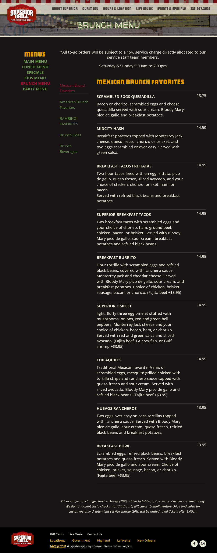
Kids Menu (35, 77)
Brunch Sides (70, 135)
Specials (35, 72)
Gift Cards (57, 534)
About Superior (65, 8)
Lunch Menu (35, 66)
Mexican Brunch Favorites (73, 88)
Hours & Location (117, 8)
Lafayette (123, 540)
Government (81, 540)
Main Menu (35, 61)
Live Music (144, 8)
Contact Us (94, 534)
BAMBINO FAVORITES (69, 121)
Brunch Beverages (68, 149)
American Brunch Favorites (74, 105)
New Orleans (146, 540)
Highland (103, 540)
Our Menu (90, 8)
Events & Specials (171, 8)
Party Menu (35, 88)
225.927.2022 (200, 8)
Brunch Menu (35, 83)
